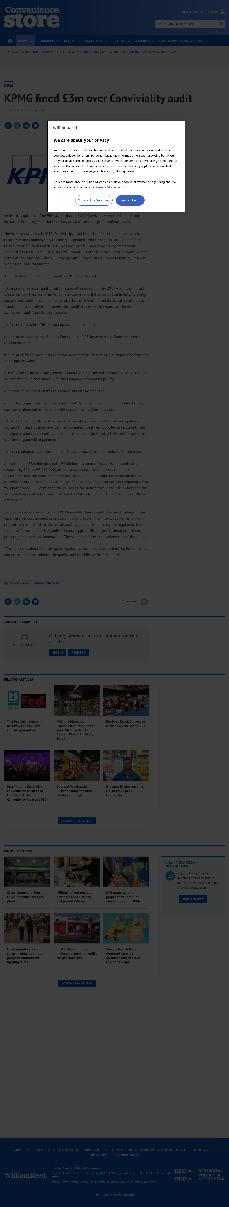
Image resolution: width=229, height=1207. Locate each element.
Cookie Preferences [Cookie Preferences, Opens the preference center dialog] (94, 200)
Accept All (130, 200)
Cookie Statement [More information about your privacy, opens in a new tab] (110, 187)
